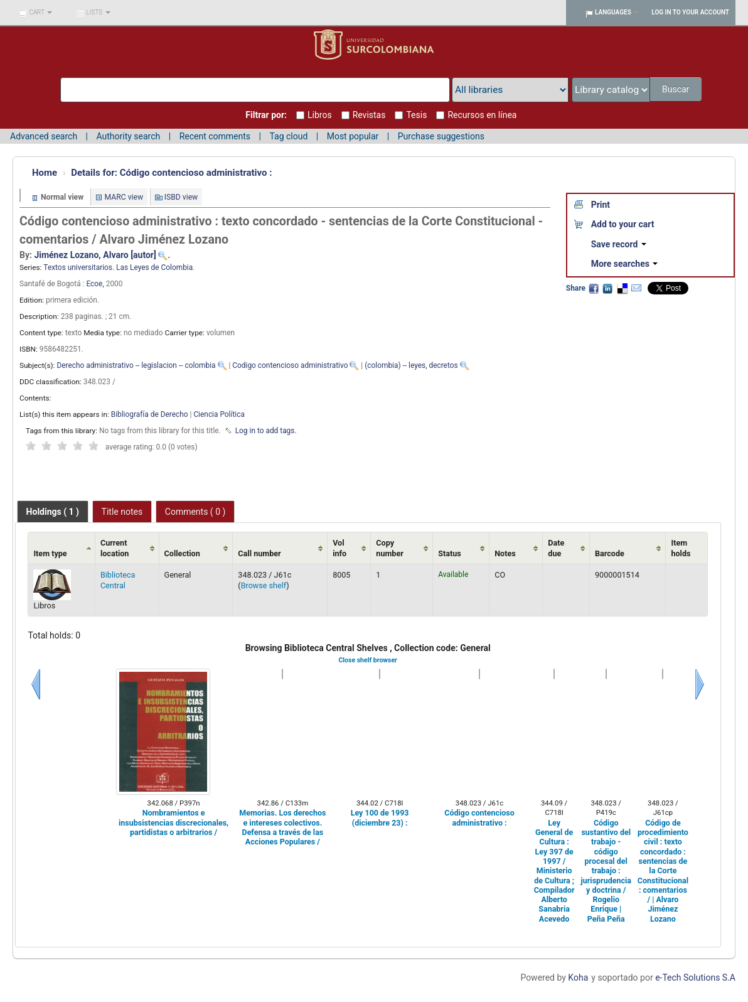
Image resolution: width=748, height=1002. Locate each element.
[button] (35, 12)
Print (600, 205)
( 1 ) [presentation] (52, 512)
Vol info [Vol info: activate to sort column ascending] (339, 548)
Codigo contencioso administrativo (290, 365)
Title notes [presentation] (122, 512)
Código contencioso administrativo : (171, 172)
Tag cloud (288, 136)
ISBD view (181, 197)
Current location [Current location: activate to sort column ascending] (114, 548)
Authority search (128, 136)
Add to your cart (622, 224)
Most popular (353, 136)
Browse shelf (264, 585)
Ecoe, (95, 283)
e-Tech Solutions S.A (695, 977)
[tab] (52, 511)
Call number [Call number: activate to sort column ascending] (259, 553)
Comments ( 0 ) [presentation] (195, 512)
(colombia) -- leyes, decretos (411, 365)
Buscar (676, 89)
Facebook (593, 288)
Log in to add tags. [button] (266, 430)
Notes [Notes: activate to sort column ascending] (505, 553)
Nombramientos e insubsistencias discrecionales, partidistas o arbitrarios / (173, 822)
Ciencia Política (219, 414)
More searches (624, 264)
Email (636, 288)
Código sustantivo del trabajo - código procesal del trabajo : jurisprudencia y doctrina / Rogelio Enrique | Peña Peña (606, 871)
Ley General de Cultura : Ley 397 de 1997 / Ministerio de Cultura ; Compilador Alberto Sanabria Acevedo (554, 871)
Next (700, 684)
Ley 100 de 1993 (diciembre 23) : (380, 817)
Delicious (622, 288)
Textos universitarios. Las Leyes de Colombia (118, 267)
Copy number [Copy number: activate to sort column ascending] (389, 548)
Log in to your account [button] (690, 12)
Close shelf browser (367, 660)
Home (44, 172)
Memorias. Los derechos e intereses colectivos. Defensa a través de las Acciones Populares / (282, 827)
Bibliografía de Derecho (149, 414)
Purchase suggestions (441, 136)
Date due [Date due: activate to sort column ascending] (556, 548)
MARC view (124, 197)
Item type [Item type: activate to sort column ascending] (50, 553)
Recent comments (214, 136)
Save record (618, 244)
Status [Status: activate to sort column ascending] (449, 553)
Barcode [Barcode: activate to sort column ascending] (609, 553)
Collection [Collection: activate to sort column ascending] (182, 553)
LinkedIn (607, 288)
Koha (578, 977)
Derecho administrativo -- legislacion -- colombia (135, 365)
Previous (36, 684)
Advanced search (43, 136)
